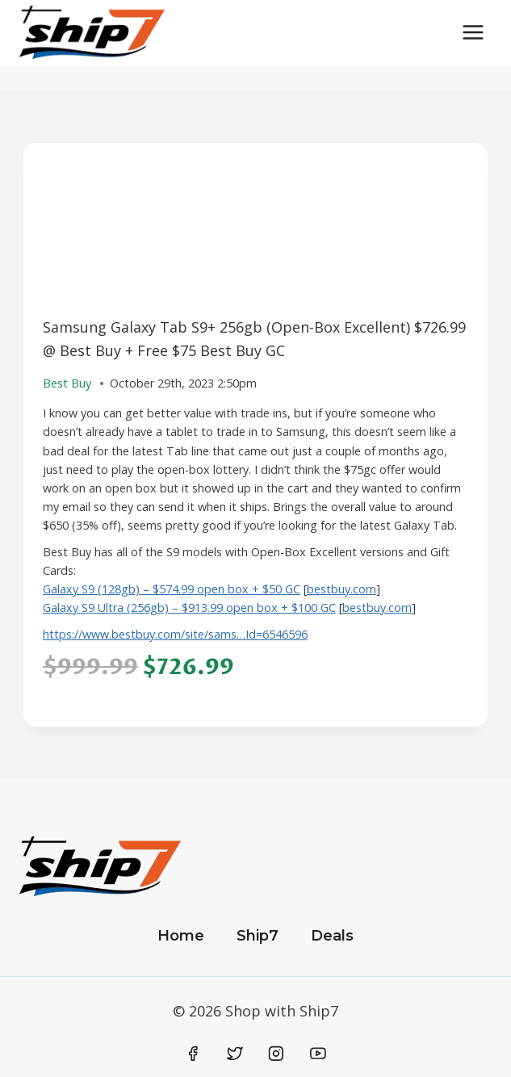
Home (180, 936)
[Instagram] (276, 1053)
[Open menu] (473, 31)
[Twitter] (235, 1053)
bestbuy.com (341, 589)
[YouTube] (318, 1053)
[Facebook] (194, 1053)
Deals (332, 936)
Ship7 (258, 936)
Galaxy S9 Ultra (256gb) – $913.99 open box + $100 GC (189, 607)
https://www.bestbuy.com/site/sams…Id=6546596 (175, 634)
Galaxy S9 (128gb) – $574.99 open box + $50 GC (171, 589)
